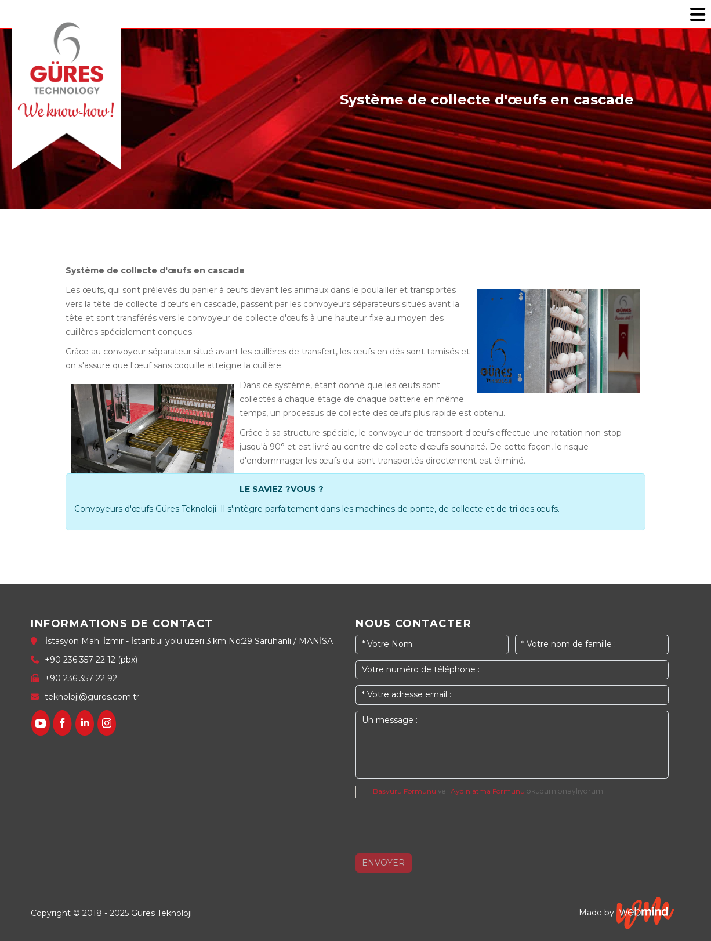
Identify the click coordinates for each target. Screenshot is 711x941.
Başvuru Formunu (404, 791)
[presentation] (444, 826)
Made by (626, 913)
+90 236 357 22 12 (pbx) (91, 659)
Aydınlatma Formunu (488, 791)
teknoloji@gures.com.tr (92, 697)
